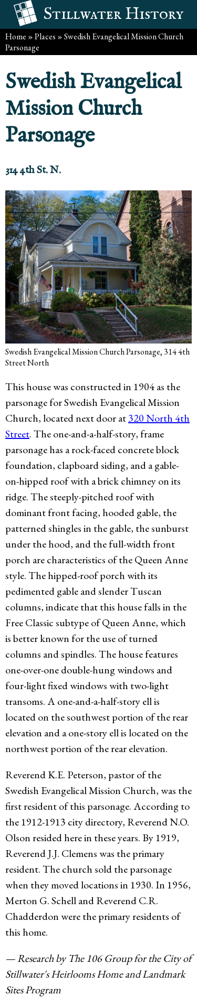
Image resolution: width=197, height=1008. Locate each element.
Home (15, 36)
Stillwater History (113, 14)
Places (45, 36)
